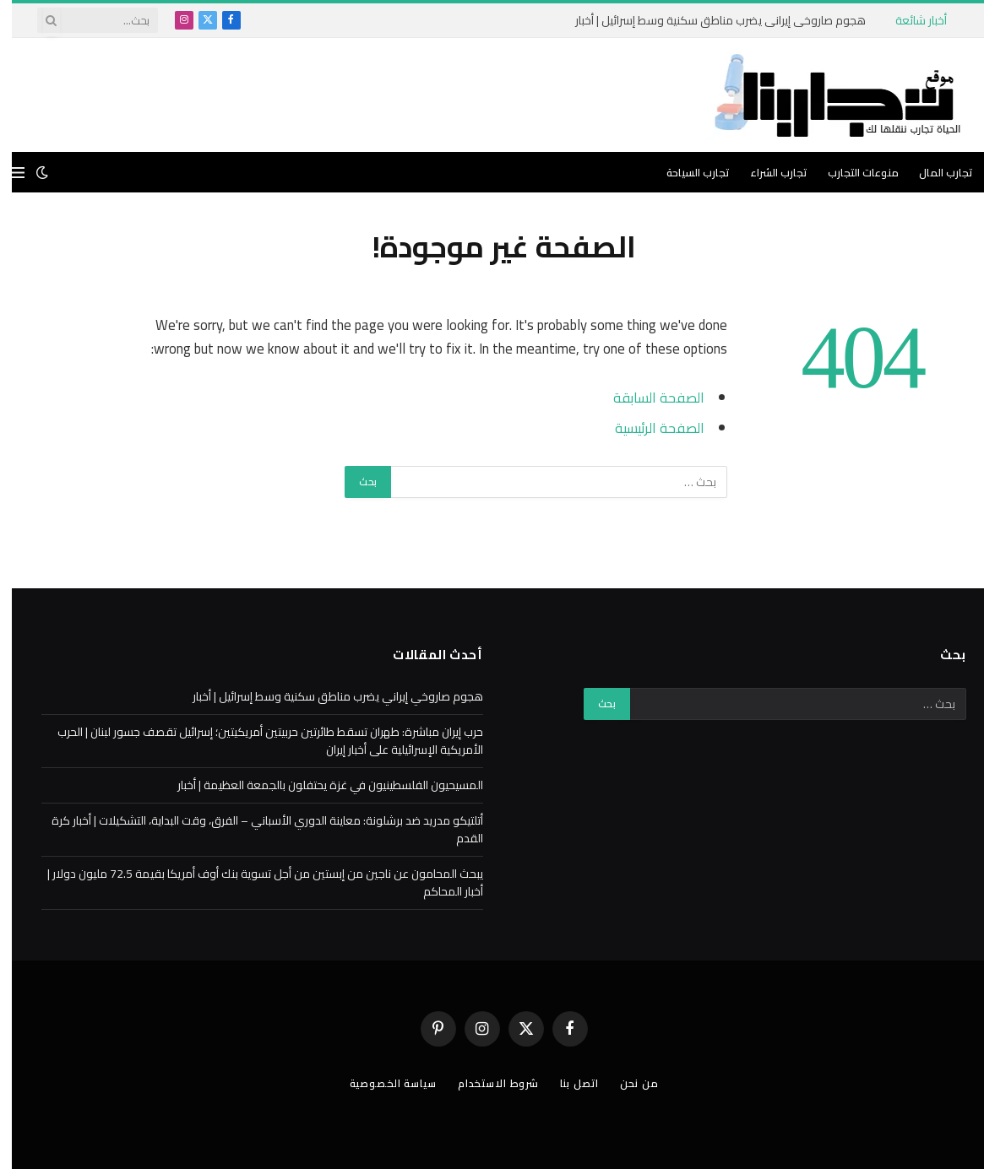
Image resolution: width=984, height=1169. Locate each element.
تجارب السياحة (686, 172)
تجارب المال (934, 172)
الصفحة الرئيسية (647, 427)
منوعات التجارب (851, 172)
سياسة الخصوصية (376, 1083)
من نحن (635, 1083)
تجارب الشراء (767, 172)
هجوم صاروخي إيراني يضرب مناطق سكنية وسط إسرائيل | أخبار (708, 20)
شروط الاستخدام (488, 1083)
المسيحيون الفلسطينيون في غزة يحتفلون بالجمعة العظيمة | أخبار (318, 785)
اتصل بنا (573, 1083)
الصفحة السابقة (647, 397)
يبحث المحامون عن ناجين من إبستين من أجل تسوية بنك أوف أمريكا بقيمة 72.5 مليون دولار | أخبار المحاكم (253, 882)
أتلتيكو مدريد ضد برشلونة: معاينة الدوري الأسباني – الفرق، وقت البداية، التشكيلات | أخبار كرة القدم (255, 829)
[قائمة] (6, 173)
